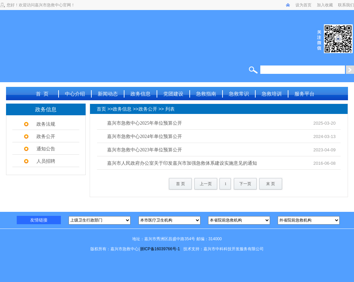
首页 (101, 109)
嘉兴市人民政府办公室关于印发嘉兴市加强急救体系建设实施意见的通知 (182, 163)
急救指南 (206, 94)
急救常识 (239, 94)
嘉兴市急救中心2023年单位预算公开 (144, 149)
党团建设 (173, 94)
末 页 (270, 183)
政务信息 (140, 94)
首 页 (42, 94)
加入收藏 (325, 5)
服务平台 (304, 94)
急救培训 (272, 94)
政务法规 (45, 124)
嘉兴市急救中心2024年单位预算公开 (144, 136)
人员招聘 (45, 161)
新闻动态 (108, 94)
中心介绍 (75, 94)
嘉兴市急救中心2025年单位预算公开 (144, 123)
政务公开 (45, 136)
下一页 (245, 183)
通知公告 (45, 148)
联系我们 (346, 5)
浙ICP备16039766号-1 (160, 249)
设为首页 (303, 5)
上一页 (206, 183)
